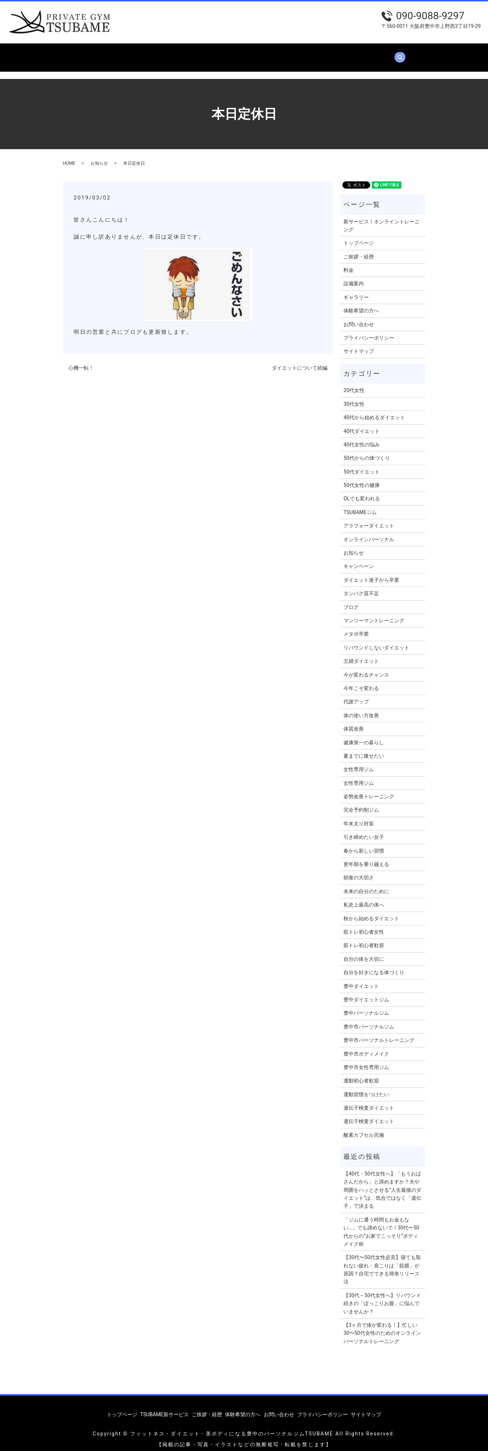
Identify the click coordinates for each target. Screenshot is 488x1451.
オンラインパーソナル (368, 532)
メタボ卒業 (356, 627)
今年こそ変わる (361, 681)
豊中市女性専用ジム (366, 1060)
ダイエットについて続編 (300, 361)
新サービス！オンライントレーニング (381, 218)
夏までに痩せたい (363, 749)
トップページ (89, 53)
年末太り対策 (358, 817)
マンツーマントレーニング (373, 614)
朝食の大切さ (358, 871)
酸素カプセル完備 (363, 1128)
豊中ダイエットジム (366, 993)
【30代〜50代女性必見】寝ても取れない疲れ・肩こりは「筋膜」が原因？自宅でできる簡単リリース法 (382, 1263)
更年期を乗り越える (366, 857)
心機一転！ (81, 361)
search (417, 54)
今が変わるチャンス (366, 668)
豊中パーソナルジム (366, 1006)
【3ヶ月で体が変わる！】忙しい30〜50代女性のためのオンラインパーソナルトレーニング (382, 1326)
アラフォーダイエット (368, 519)
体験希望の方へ (339, 53)
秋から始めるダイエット (371, 911)
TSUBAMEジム (360, 505)
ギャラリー (295, 53)
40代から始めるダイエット (374, 410)
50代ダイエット (361, 465)
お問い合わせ (386, 53)
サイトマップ (358, 344)
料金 (231, 53)
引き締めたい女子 (363, 830)
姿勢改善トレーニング (368, 789)
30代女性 (353, 397)
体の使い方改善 (361, 708)
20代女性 (353, 383)
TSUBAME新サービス (143, 53)
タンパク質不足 (361, 586)
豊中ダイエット (361, 979)
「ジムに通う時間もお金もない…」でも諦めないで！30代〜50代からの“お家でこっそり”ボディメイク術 (381, 1225)
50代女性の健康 (361, 478)
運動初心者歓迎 (361, 1074)
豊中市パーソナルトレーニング (378, 1033)
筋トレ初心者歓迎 (363, 938)
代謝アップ (356, 695)
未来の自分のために (366, 884)
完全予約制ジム (361, 803)
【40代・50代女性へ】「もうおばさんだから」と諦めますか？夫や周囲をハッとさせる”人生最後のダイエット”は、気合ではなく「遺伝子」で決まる (382, 1183)
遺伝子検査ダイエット (368, 1101)
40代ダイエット (361, 424)
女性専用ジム (358, 762)
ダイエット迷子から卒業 (371, 573)
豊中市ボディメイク (366, 1047)
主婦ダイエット (361, 654)
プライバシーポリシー (368, 331)
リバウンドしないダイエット (376, 641)
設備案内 (259, 53)
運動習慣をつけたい (366, 1087)
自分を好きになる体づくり (373, 965)
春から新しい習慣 (363, 844)
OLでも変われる (361, 492)
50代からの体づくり (366, 451)
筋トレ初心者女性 (363, 925)
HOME (69, 156)
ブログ (351, 600)
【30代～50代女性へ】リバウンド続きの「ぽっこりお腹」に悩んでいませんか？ (382, 1297)
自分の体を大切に (363, 952)
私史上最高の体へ (363, 898)
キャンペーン (358, 559)
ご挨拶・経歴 (197, 53)
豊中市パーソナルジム (368, 1020)
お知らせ (99, 156)
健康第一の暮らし (363, 736)
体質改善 (353, 722)
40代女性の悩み (361, 438)
